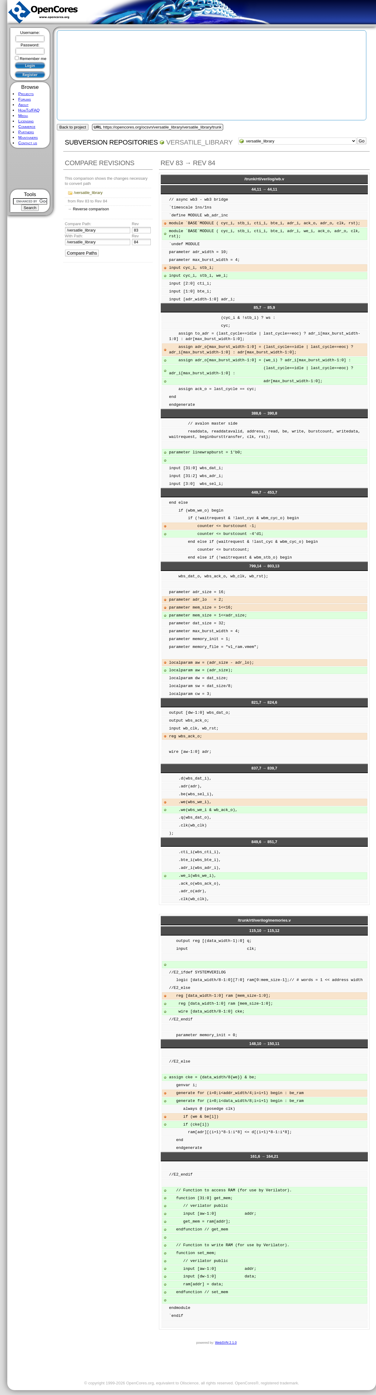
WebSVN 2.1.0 (225, 1342)
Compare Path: (78, 224)
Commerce (26, 126)
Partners (26, 132)
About (23, 104)
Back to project (72, 127)
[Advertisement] (30, 169)
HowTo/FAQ (29, 110)
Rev (135, 224)
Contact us (27, 143)
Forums (24, 99)
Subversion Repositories (111, 142)
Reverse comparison (91, 209)
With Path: (74, 236)
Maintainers (28, 137)
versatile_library (199, 142)
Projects (26, 94)
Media (23, 115)
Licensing (26, 121)
